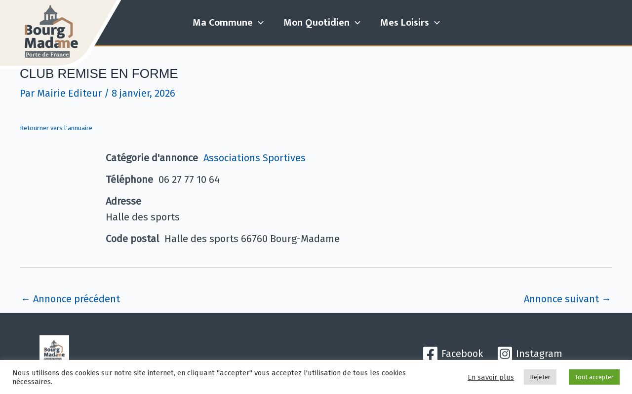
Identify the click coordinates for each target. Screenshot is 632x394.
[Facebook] (452, 354)
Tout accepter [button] (594, 377)
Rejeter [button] (540, 377)
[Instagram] (529, 354)
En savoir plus (491, 377)
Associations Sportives (254, 158)
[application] (258, 22)
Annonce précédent (70, 299)
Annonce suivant (567, 299)
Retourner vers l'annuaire (56, 128)
